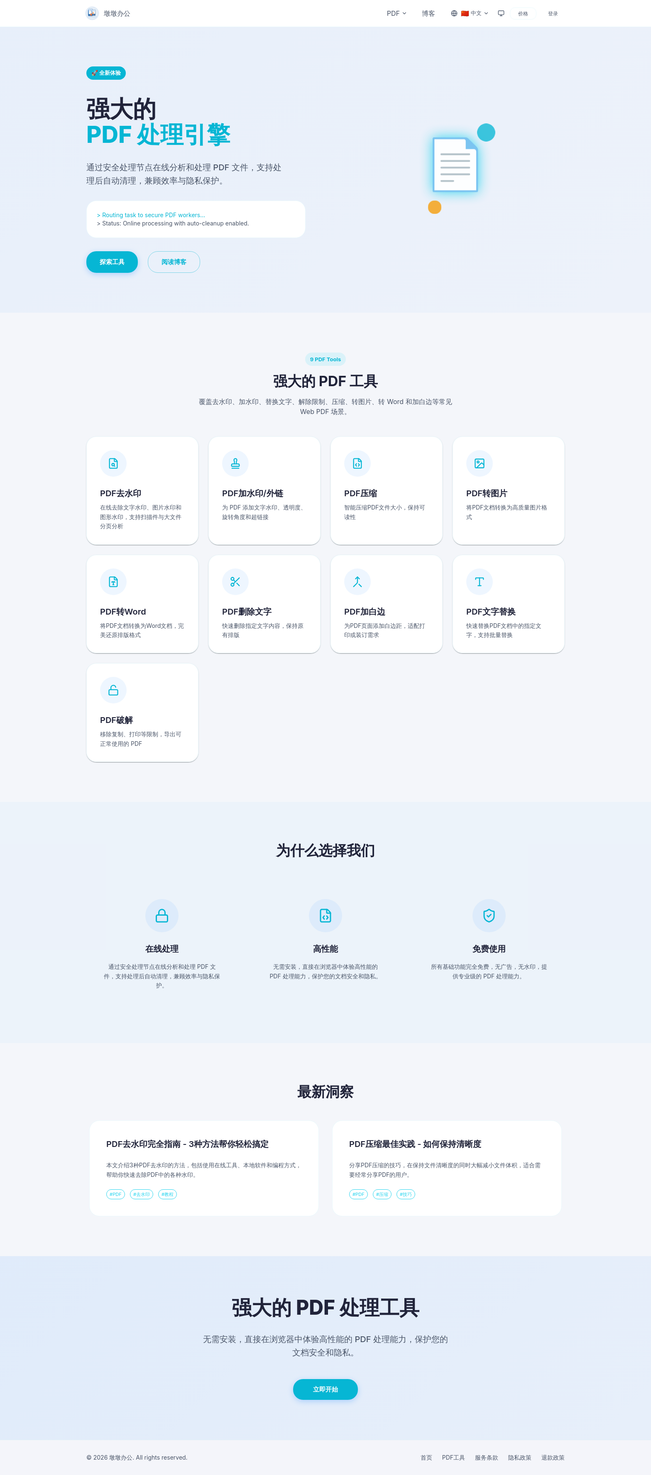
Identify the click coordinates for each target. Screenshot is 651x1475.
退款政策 (553, 1457)
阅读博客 (174, 262)
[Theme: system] (501, 13)
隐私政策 (519, 1457)
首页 (426, 1457)
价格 (523, 13)
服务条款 (486, 1457)
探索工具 (112, 262)
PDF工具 (453, 1457)
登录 (553, 13)
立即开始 (325, 1389)
